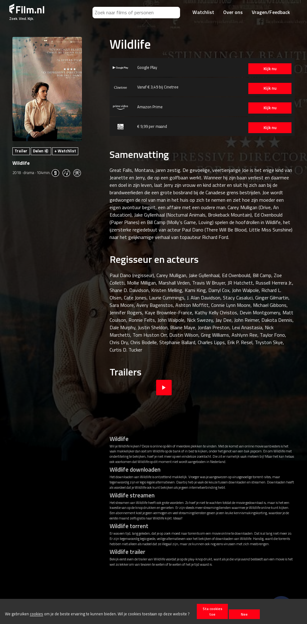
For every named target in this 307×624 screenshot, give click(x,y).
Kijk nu (265, 68)
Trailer (21, 151)
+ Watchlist (65, 151)
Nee (244, 614)
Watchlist (203, 12)
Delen (41, 151)
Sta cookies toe (212, 611)
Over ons (233, 12)
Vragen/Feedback (271, 12)
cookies (36, 614)
